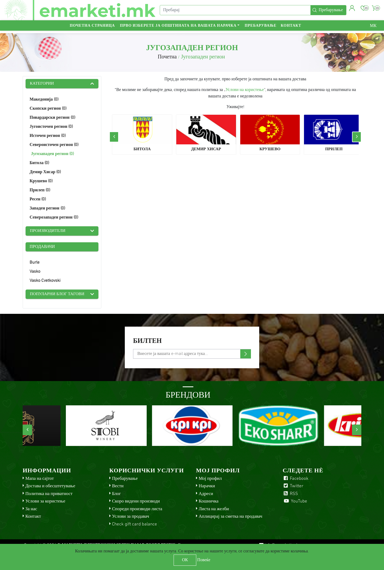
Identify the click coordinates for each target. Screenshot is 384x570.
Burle (34, 263)
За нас (31, 509)
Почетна (167, 57)
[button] (351, 9)
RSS (290, 494)
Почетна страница (92, 28)
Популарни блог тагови (58, 295)
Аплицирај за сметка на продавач (230, 517)
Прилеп (333, 149)
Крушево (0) (41, 181)
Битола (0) (39, 163)
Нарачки (207, 487)
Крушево (270, 149)
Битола (142, 149)
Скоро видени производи (136, 502)
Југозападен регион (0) (52, 154)
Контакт (291, 28)
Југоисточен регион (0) (51, 127)
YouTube (295, 502)
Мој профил (210, 479)
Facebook (296, 479)
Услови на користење (245, 90)
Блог (116, 494)
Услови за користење (45, 502)
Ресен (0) (38, 199)
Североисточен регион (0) (54, 145)
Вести (117, 487)
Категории (42, 84)
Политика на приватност (49, 494)
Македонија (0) (44, 100)
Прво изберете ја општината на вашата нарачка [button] (178, 28)
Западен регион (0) (47, 209)
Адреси (206, 494)
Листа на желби (214, 509)
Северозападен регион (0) (54, 218)
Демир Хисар (206, 149)
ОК (185, 560)
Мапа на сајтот (39, 479)
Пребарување (260, 28)
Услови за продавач (130, 517)
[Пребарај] (234, 11)
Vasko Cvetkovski (45, 281)
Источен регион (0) (48, 136)
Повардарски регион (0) (52, 118)
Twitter (293, 487)
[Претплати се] (192, 354)
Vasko (35, 272)
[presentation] (114, 137)
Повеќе (203, 560)
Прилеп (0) (40, 190)
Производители (48, 231)
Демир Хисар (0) (45, 172)
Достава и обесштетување (50, 487)
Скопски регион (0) (48, 109)
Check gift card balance (134, 524)
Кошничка (208, 502)
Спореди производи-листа (137, 509)
